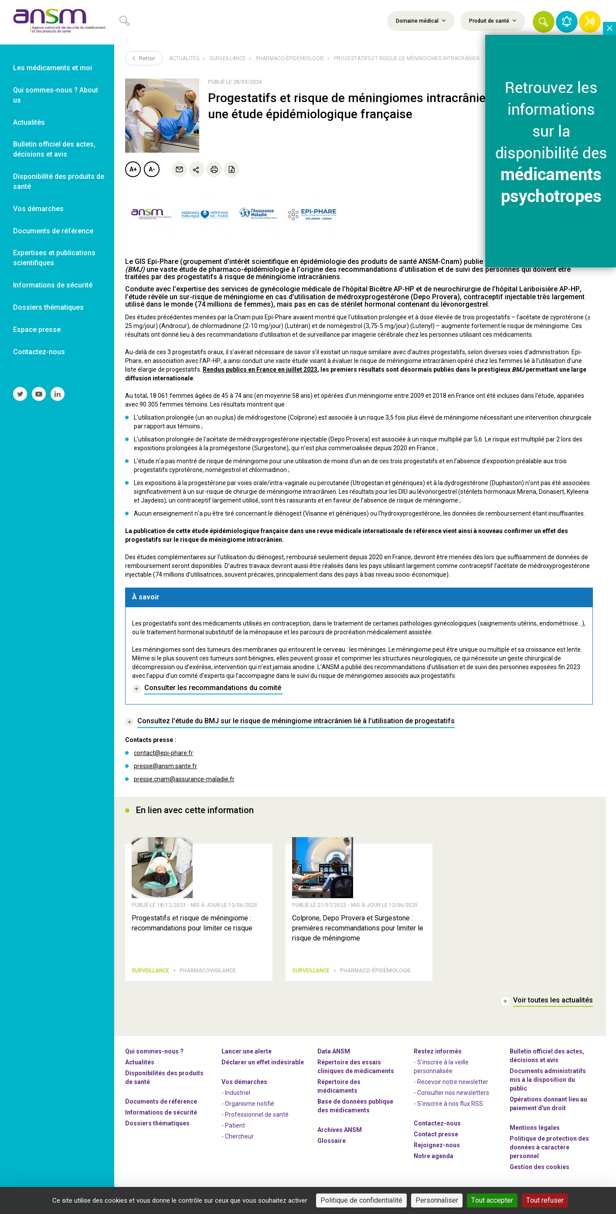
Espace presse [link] (37, 329)
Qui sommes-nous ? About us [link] (55, 95)
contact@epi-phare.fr (163, 752)
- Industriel (235, 1096)
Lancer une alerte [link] (246, 1054)
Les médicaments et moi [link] (52, 68)
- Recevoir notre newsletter (451, 1085)
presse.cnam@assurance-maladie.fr (184, 779)
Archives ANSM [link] (339, 1133)
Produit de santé (493, 20)
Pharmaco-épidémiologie (290, 58)
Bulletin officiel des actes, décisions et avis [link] (54, 149)
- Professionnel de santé (255, 1118)
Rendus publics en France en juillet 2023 (260, 369)
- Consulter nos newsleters (451, 1096)
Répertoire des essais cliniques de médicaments (355, 1070)
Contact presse (436, 1137)
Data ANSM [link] (333, 1054)
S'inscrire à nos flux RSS (450, 1107)
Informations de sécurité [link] (52, 285)
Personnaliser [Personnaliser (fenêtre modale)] (436, 1200)
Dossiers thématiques (157, 1126)
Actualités (184, 58)
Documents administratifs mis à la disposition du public (548, 1083)
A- (152, 169)
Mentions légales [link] (535, 1131)
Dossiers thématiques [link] (48, 307)
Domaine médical (421, 20)
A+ (133, 169)
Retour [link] (144, 58)
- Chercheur (237, 1139)
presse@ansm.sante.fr (165, 766)
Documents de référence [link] (53, 231)
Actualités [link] (29, 122)
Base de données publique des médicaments (355, 1109)
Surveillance (227, 58)
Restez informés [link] (438, 1054)
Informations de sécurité (161, 1115)
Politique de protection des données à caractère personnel (549, 1151)
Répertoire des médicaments (339, 1090)
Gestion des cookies (539, 1170)
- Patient (233, 1128)
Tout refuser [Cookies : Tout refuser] (545, 1200)
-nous (437, 1148)
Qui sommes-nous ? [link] (154, 1054)
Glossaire (331, 1144)
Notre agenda (433, 1159)
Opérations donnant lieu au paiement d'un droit (548, 1107)
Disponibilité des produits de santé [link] (58, 181)
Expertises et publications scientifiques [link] (54, 258)
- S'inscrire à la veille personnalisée (441, 1070)
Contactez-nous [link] (39, 352)
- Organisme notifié (247, 1107)
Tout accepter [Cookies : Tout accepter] (492, 1200)
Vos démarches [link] (38, 209)
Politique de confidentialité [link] (361, 1200)
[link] (57, 22)
